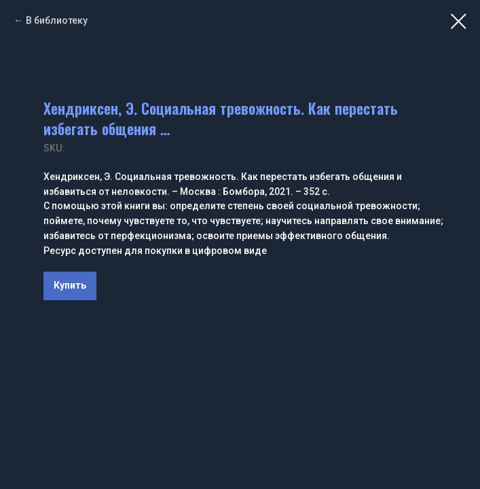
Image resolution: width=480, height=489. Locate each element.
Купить (70, 285)
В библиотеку (57, 20)
